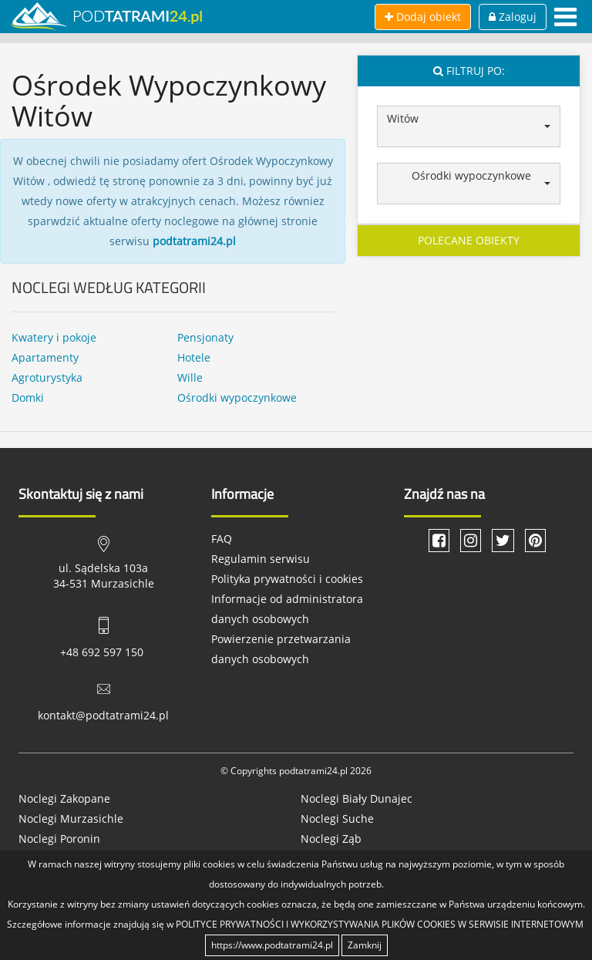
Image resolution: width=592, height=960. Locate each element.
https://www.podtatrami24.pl (272, 945)
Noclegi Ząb (331, 838)
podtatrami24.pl (194, 241)
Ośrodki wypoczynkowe (237, 397)
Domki (28, 397)
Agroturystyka (47, 377)
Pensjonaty (205, 337)
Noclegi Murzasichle (70, 818)
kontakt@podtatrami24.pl (103, 715)
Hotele (193, 357)
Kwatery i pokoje (54, 337)
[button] (468, 126)
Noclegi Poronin (59, 838)
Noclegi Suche (337, 818)
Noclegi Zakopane (64, 798)
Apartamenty (45, 357)
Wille (190, 377)
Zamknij (365, 945)
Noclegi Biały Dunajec (356, 798)
